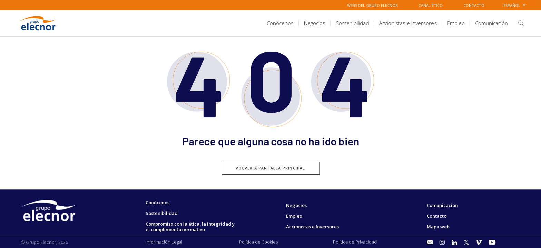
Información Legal (164, 242)
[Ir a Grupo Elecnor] (38, 31)
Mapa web (438, 227)
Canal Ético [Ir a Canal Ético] (431, 5)
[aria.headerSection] (270, 23)
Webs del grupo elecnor (372, 5)
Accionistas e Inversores (312, 227)
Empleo (294, 216)
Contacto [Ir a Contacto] (473, 5)
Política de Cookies (258, 242)
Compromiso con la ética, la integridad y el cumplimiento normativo (190, 226)
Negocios (296, 205)
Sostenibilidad (162, 213)
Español (511, 5)
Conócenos (157, 202)
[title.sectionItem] (280, 23)
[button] (518, 24)
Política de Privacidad (355, 242)
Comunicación (442, 205)
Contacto (436, 216)
